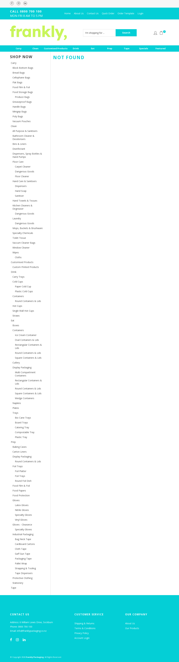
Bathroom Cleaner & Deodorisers (23, 137)
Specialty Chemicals (22, 233)
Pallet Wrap (21, 563)
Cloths (18, 257)
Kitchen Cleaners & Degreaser (22, 207)
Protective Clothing (22, 578)
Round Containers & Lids (28, 301)
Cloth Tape (20, 548)
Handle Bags (19, 106)
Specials (143, 48)
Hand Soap (20, 190)
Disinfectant (18, 148)
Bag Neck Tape (23, 539)
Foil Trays (17, 466)
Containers (18, 296)
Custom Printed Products (25, 267)
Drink (76, 48)
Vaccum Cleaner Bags (23, 242)
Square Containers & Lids (28, 357)
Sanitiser (19, 195)
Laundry (16, 218)
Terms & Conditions (84, 628)
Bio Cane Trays (23, 417)
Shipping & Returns (84, 623)
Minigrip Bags (19, 111)
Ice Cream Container (25, 335)
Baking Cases (19, 446)
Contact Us (93, 13)
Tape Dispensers (24, 573)
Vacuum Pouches (21, 121)
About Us (79, 13)
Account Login (82, 637)
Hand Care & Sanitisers (24, 181)
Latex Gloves (22, 505)
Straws (16, 315)
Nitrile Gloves (22, 510)
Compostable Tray (24, 432)
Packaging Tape (23, 558)
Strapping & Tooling (25, 568)
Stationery (17, 582)
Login (140, 13)
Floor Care (18, 161)
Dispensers (21, 186)
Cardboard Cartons (25, 544)
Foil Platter (20, 471)
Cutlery (16, 362)
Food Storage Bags (22, 92)
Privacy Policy (81, 633)
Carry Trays (18, 276)
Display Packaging (21, 367)
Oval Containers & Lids (27, 339)
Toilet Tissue (19, 237)
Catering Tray (22, 427)
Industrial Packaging (22, 534)
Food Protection (21, 495)
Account (155, 33)
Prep (109, 48)
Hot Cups (17, 305)
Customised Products (55, 48)
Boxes (15, 325)
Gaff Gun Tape (22, 553)
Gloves (16, 500)
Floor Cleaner (22, 176)
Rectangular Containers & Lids (28, 346)
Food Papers (19, 490)
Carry (18, 48)
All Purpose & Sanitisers (24, 130)
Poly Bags (17, 116)
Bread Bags (18, 72)
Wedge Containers (24, 398)
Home (67, 13)
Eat (93, 48)
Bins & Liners (19, 143)
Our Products (132, 628)
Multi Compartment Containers (25, 374)
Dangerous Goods (24, 171)
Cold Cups (17, 281)
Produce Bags (22, 96)
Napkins (16, 403)
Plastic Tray (21, 437)
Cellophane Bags (21, 77)
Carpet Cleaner (22, 166)
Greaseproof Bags (22, 101)
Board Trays (21, 422)
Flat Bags (17, 82)
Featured (160, 48)
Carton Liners (19, 451)
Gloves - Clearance (22, 524)
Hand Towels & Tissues (24, 200)
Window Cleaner (21, 247)
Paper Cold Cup (23, 286)
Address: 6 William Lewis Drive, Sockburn (31, 622)
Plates (15, 407)
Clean (35, 48)
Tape (126, 48)
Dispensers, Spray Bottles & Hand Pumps (27, 155)
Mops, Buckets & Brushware (27, 228)
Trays (15, 412)
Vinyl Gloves (21, 519)
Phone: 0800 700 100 (21, 626)
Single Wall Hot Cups (23, 310)
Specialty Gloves (23, 514)
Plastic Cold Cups (24, 291)
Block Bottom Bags (22, 67)
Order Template (126, 13)
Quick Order (108, 13)
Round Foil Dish (23, 480)
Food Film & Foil (21, 87)
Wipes (15, 252)
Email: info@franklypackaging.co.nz (28, 631)
